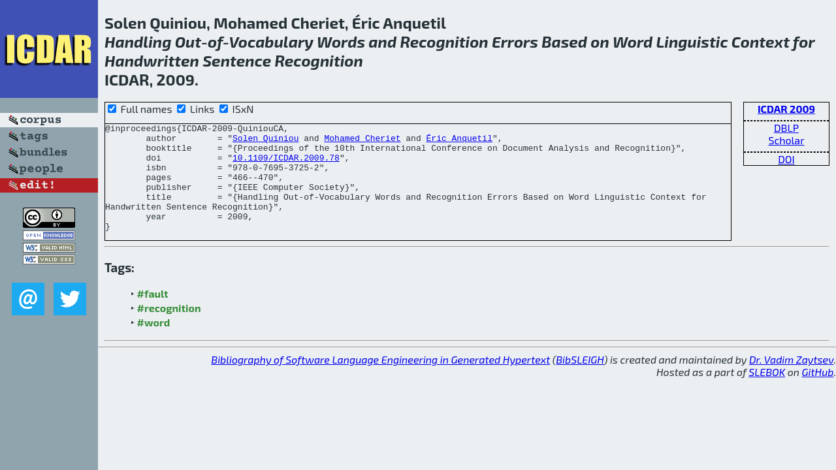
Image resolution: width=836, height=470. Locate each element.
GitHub (818, 393)
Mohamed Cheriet (362, 142)
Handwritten (151, 60)
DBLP (786, 127)
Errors (515, 41)
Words (341, 41)
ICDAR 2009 (786, 108)
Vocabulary (271, 41)
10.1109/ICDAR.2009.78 (286, 165)
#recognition (169, 329)
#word (153, 343)
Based (564, 41)
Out (188, 41)
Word (632, 41)
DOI (786, 159)
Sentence (236, 60)
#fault (153, 315)
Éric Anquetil (459, 142)
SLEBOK (766, 393)
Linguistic (692, 41)
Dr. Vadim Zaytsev (791, 381)
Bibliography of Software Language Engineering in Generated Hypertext (380, 381)
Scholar (786, 140)
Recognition (444, 41)
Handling (138, 41)
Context (761, 41)
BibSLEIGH (579, 381)
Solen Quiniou (265, 142)
